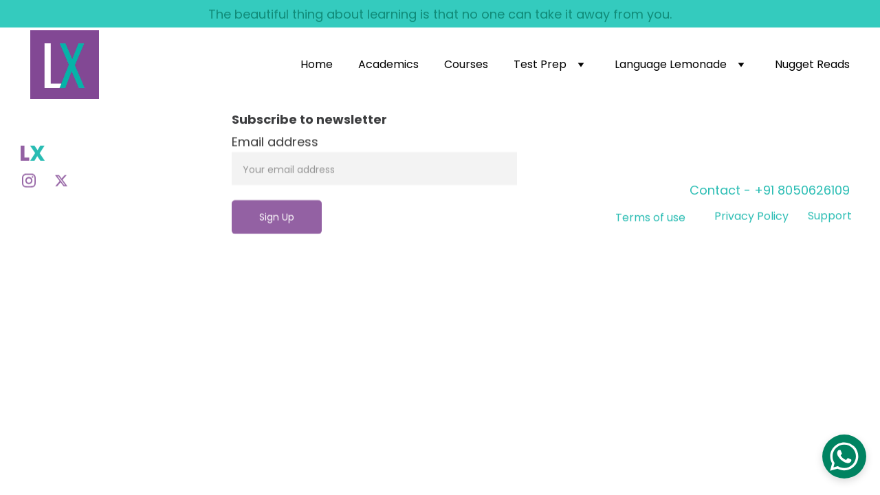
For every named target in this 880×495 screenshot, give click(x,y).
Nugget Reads (812, 64)
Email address (275, 155)
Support (830, 218)
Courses (466, 64)
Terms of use (650, 221)
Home (316, 64)
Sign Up (276, 230)
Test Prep (540, 64)
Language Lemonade (671, 64)
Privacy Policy (751, 218)
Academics (388, 64)
